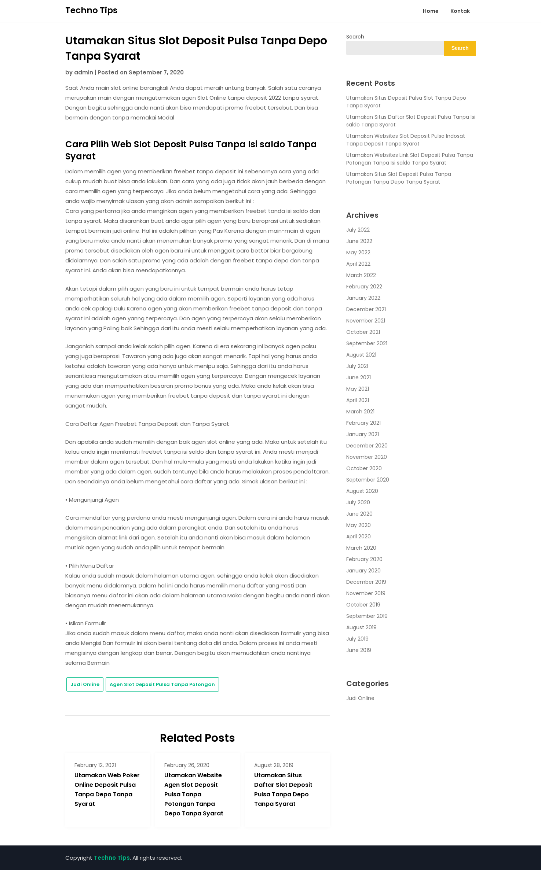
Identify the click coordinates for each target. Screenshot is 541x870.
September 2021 (366, 343)
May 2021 (357, 388)
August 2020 (362, 491)
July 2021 (357, 366)
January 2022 (363, 298)
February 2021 (363, 423)
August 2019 (361, 627)
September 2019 (367, 616)
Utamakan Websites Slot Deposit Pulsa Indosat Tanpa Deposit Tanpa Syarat (405, 139)
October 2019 (363, 604)
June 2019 (358, 650)
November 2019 (365, 593)
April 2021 (357, 400)
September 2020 (367, 479)
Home (431, 11)
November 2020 (366, 457)
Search (355, 36)
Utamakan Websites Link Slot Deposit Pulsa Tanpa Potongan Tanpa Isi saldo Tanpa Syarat (409, 158)
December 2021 (366, 309)
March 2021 (360, 411)
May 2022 (358, 252)
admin (83, 72)
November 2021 (365, 320)
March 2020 (361, 548)
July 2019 (357, 638)
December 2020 (367, 445)
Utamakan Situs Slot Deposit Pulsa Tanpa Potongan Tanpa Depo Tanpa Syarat (398, 177)
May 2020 (358, 525)
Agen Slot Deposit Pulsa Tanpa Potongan (162, 684)
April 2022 (358, 264)
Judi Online (84, 684)
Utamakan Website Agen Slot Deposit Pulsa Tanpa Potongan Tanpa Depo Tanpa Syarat (193, 794)
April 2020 (358, 536)
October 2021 (363, 332)
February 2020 (364, 559)
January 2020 (363, 570)
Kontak (460, 11)
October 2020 (364, 468)
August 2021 (361, 354)
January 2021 (362, 434)
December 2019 (366, 582)
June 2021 (358, 377)
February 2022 (364, 286)
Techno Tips (91, 10)
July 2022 (358, 229)
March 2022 (361, 275)
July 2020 (358, 502)
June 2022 (359, 241)
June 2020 (359, 513)
